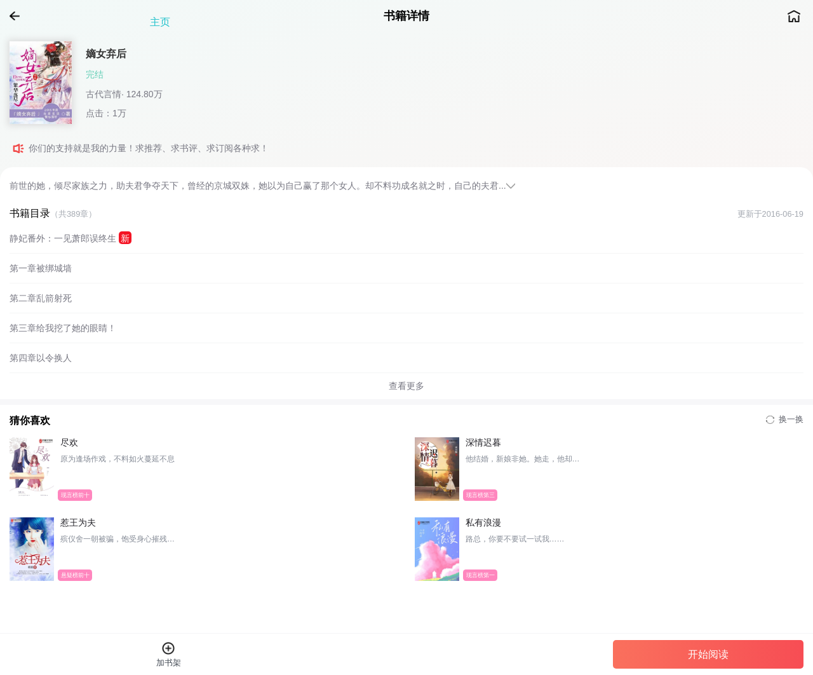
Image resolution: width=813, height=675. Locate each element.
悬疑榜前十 (75, 574)
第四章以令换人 (41, 358)
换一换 (784, 419)
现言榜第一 (480, 574)
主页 (793, 15)
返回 (19, 16)
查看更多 (406, 386)
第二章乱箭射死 (41, 298)
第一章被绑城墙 (41, 268)
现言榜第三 (480, 494)
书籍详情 (406, 16)
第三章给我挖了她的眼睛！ (63, 328)
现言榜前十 (75, 494)
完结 (95, 74)
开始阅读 (708, 654)
